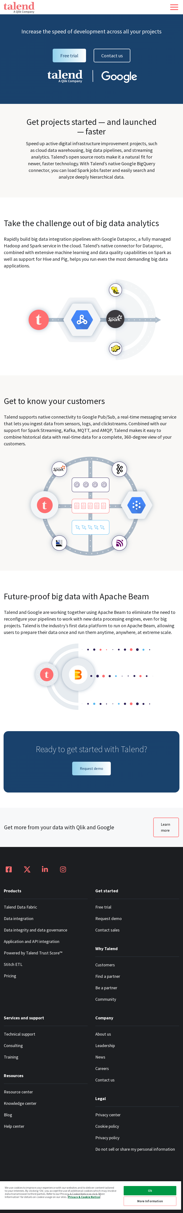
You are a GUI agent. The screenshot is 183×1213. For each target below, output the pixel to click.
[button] (174, 7)
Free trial (69, 56)
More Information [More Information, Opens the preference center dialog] (150, 1201)
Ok (150, 1191)
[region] (90, 1197)
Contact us (112, 56)
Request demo (91, 768)
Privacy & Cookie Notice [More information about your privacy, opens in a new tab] (84, 1196)
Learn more (165, 827)
